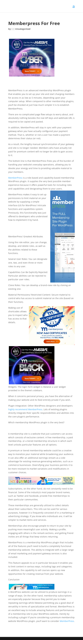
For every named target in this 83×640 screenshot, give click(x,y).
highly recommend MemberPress (25, 409)
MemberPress (15, 177)
